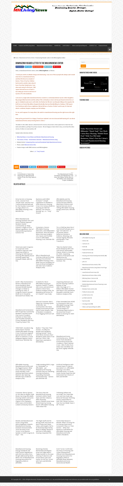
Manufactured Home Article (26, 58)
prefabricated (86, 298)
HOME (15, 45)
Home (16, 58)
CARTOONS (66, 45)
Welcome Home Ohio (30, 145)
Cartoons (84, 244)
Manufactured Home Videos (44, 45)
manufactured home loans (89, 272)
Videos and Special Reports (79, 45)
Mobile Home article (87, 281)
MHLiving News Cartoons (89, 278)
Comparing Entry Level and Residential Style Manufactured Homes (43, 142)
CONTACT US (93, 45)
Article (84, 241)
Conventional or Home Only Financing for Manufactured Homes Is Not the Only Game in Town (27, 175)
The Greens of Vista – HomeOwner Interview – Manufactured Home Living (37, 139)
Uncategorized (86, 304)
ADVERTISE (57, 45)
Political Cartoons (87, 292)
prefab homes (86, 295)
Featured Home (103, 45)
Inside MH (85, 259)
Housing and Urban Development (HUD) (93, 256)
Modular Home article (88, 289)
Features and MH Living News (27, 45)
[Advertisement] (61, 26)
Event (83, 247)
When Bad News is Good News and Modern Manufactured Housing (35, 137)
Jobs (83, 262)
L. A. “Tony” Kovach (39, 151)
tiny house (85, 301)
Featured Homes (86, 253)
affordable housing (87, 238)
